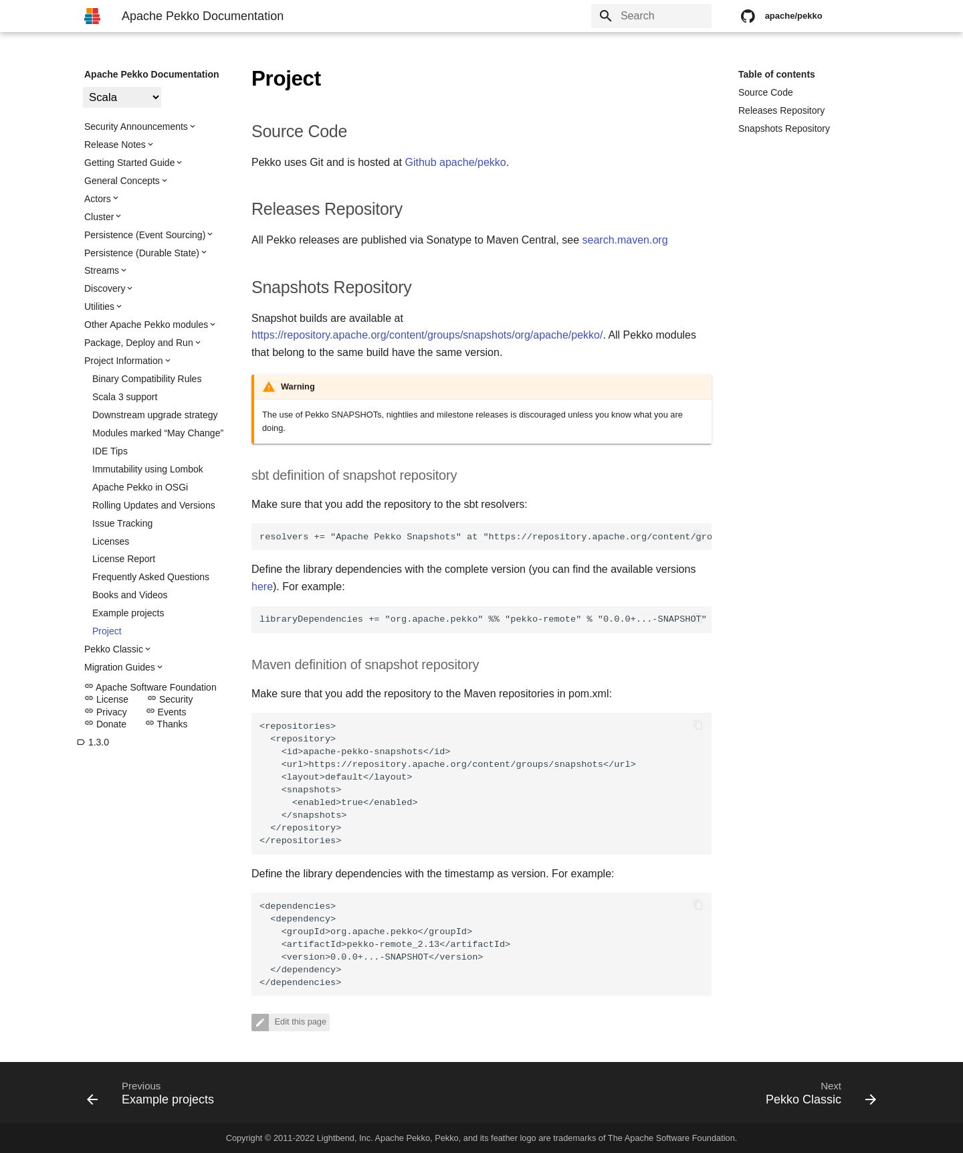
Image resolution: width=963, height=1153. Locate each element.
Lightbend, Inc (343, 1138)
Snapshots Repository (784, 128)
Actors (97, 198)
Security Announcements (136, 126)
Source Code (765, 92)
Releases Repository (781, 110)
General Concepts (122, 180)
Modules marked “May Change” (157, 433)
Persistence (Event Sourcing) (144, 235)
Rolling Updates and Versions (153, 505)
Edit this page (299, 1021)
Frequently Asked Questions (150, 576)
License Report (123, 558)
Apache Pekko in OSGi (140, 487)
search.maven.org (625, 240)
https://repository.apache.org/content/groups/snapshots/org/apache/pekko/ (427, 335)
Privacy (105, 712)
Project (107, 631)
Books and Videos (130, 595)
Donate (105, 724)
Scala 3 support (124, 396)
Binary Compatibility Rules (146, 378)
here (262, 586)
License (106, 699)
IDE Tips (110, 451)
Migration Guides (119, 667)
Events (166, 712)
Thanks (166, 724)
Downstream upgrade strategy (155, 415)
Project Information (123, 360)
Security (170, 699)
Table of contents (776, 74)
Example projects (128, 613)
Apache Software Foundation (150, 687)
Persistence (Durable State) (141, 253)
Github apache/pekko (455, 162)
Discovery (104, 288)
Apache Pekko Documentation (151, 74)
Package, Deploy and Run (138, 342)
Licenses (110, 541)
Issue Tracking (122, 523)
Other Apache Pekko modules (146, 324)
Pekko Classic (113, 649)
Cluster (99, 216)
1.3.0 (92, 742)
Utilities (99, 306)
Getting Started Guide (129, 162)
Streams (101, 270)
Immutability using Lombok (147, 469)
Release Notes (115, 144)
